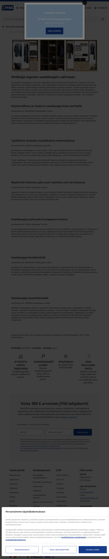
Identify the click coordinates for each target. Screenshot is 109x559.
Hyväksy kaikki (92, 549)
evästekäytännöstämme (16, 540)
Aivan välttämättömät (59, 549)
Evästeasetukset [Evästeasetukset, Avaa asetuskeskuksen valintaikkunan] (22, 549)
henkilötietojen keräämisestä (73, 537)
